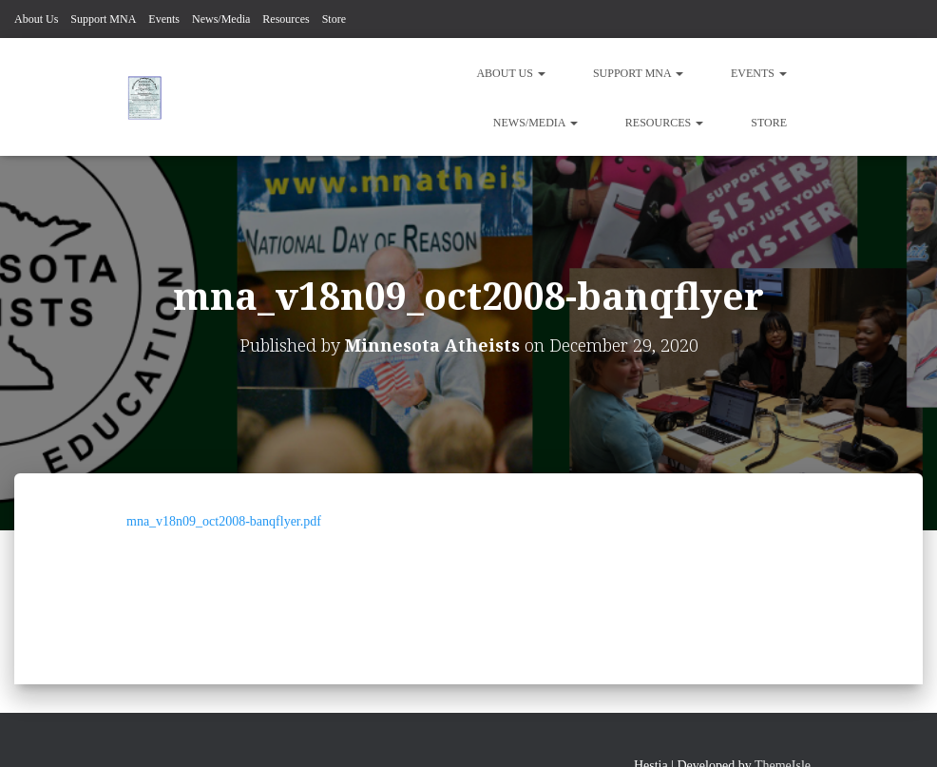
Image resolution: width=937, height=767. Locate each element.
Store (334, 19)
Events (164, 19)
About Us (36, 19)
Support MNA (103, 19)
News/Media (221, 19)
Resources (285, 19)
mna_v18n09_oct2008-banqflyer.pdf (223, 521)
